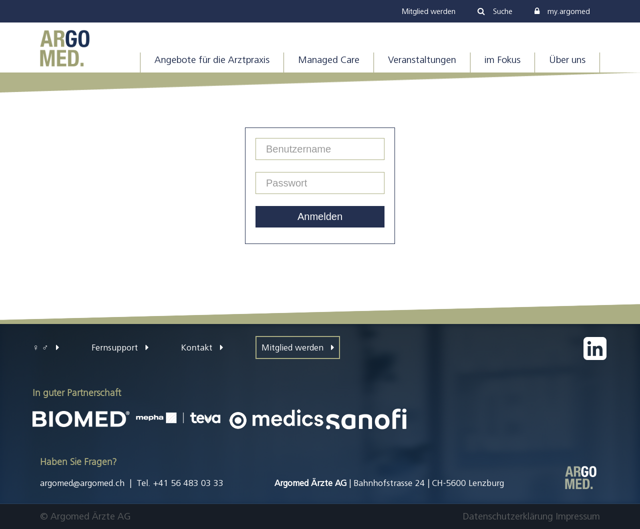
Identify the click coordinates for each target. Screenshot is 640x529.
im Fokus (502, 60)
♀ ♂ (45, 347)
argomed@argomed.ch (82, 483)
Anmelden (320, 216)
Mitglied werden (298, 347)
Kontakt (202, 347)
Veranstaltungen (422, 60)
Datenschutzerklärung (507, 516)
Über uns (567, 60)
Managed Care (329, 60)
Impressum (578, 516)
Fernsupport (120, 347)
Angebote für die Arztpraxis (212, 60)
